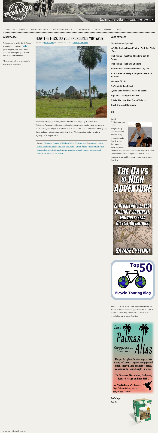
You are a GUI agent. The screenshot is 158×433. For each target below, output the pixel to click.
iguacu (90, 146)
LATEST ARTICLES (67, 143)
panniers (72, 150)
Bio (14, 29)
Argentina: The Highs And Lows (125, 95)
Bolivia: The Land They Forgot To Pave (128, 100)
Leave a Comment (80, 42)
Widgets (25, 46)
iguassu (96, 146)
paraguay (86, 150)
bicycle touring (42, 146)
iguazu (102, 146)
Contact (108, 29)
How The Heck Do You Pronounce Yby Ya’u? (69, 38)
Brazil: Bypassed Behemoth (123, 105)
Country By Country (64, 29)
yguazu (60, 153)
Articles (23, 29)
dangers (78, 146)
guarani (84, 146)
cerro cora (61, 146)
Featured (56, 143)
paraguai (79, 150)
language (40, 150)
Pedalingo (85, 29)
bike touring (53, 146)
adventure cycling (97, 143)
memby (65, 150)
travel (49, 153)
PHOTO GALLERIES (40, 29)
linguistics (58, 150)
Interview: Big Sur (119, 81)
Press (98, 29)
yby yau (54, 153)
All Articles (48, 143)
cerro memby (70, 146)
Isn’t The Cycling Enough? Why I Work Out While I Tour (133, 49)
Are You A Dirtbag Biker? (122, 86)
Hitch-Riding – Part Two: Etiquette (126, 64)
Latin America (49, 150)
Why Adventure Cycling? (122, 43)
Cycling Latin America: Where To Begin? (129, 91)
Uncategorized (80, 143)
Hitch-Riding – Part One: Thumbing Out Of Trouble (130, 57)
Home (7, 29)
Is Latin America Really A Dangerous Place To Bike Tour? (131, 75)
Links (118, 29)
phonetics (93, 150)
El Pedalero (79, 11)
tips (44, 153)
